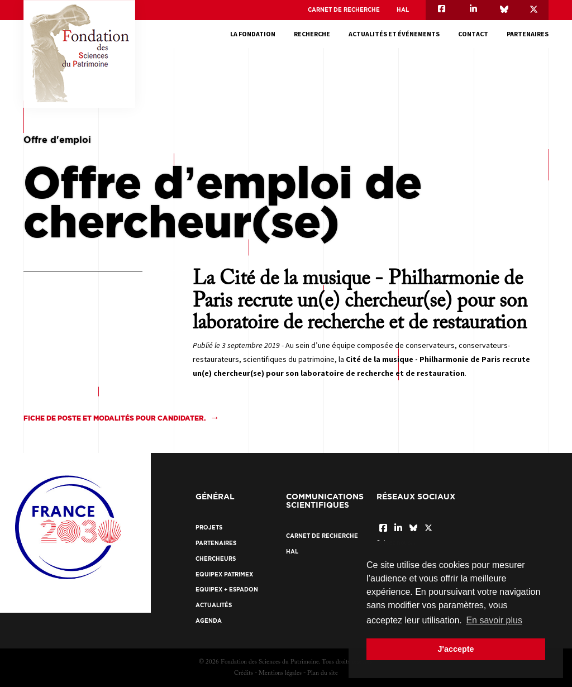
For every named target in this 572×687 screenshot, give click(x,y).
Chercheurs (216, 559)
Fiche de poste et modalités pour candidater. (114, 418)
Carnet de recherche (344, 10)
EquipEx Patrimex (224, 574)
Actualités (214, 605)
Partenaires (528, 34)
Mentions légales (280, 673)
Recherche (312, 34)
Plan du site (322, 673)
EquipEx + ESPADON (227, 589)
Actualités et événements (394, 34)
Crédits (243, 673)
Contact (473, 34)
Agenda (209, 621)
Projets (209, 527)
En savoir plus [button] (494, 620)
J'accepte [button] (455, 649)
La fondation (252, 34)
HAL (403, 10)
